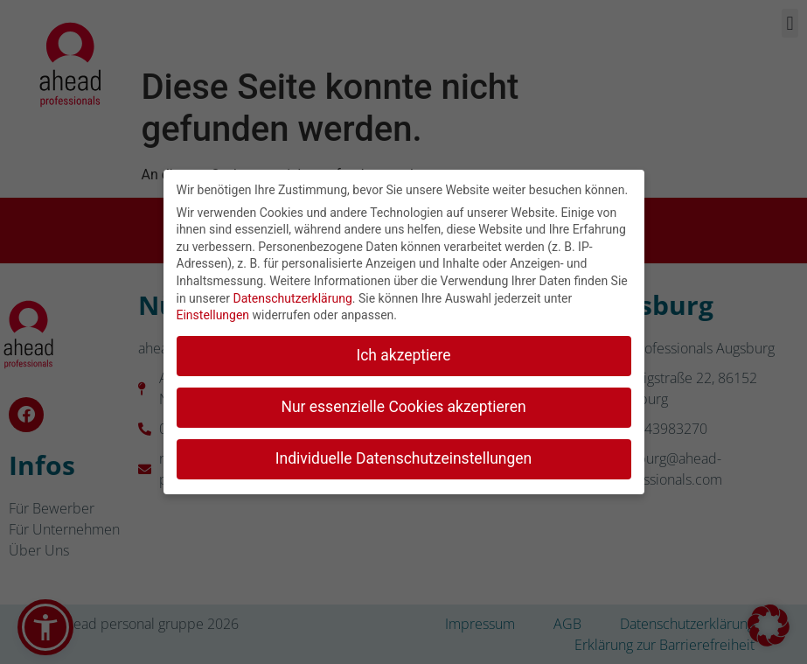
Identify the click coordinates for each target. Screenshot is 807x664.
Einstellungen (213, 313)
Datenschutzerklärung (292, 297)
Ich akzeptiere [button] (403, 353)
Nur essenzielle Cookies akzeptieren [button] (403, 405)
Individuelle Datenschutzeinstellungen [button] (403, 456)
